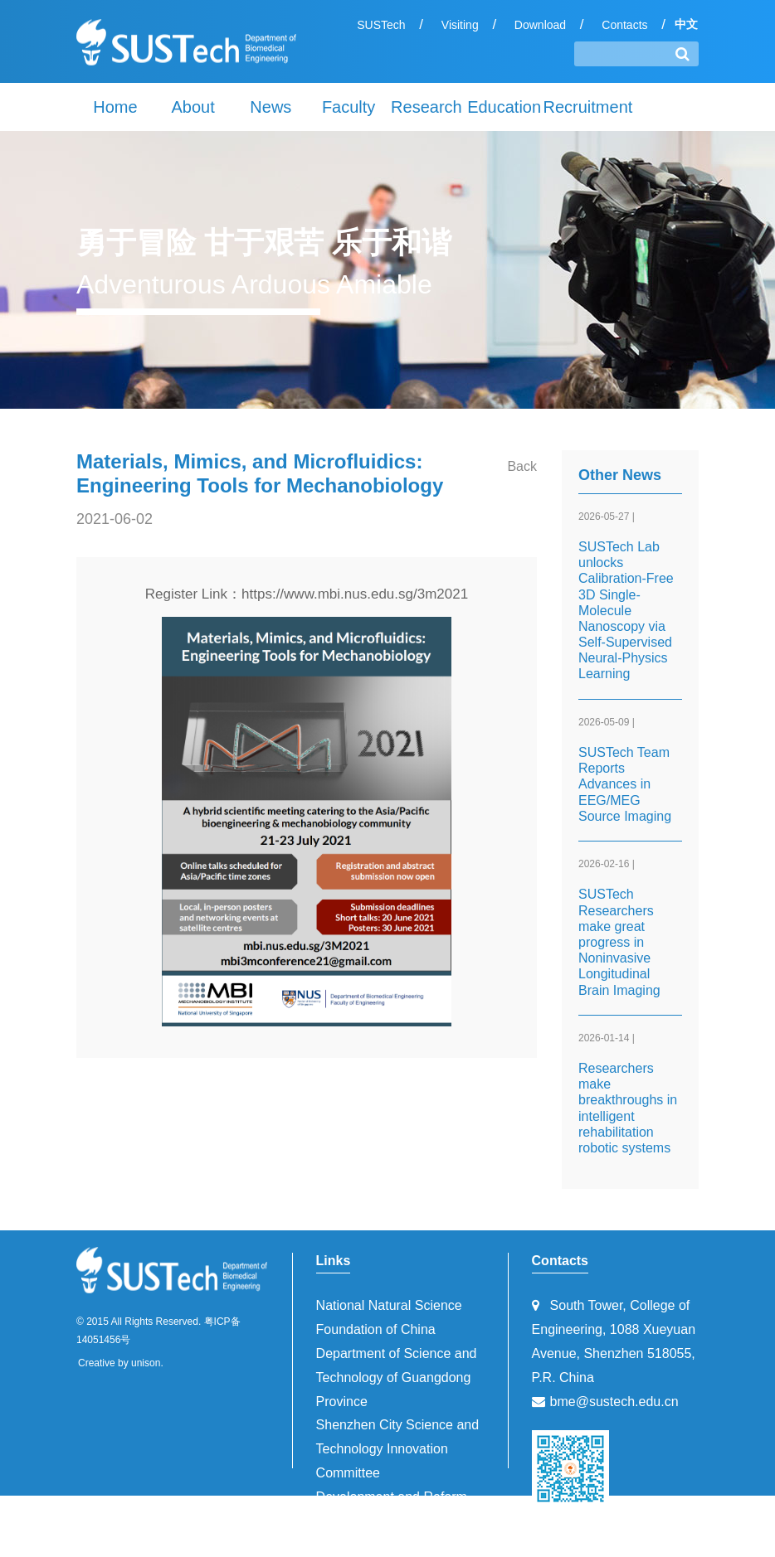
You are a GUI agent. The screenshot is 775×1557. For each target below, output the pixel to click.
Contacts (624, 25)
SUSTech (381, 25)
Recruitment (582, 107)
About (192, 107)
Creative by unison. (120, 1363)
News (270, 107)
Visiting (460, 25)
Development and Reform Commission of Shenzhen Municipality (391, 1521)
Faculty (348, 107)
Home (115, 107)
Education (504, 107)
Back (522, 466)
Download (540, 25)
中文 (686, 24)
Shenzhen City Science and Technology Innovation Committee (398, 1449)
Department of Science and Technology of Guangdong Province (396, 1377)
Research (426, 107)
